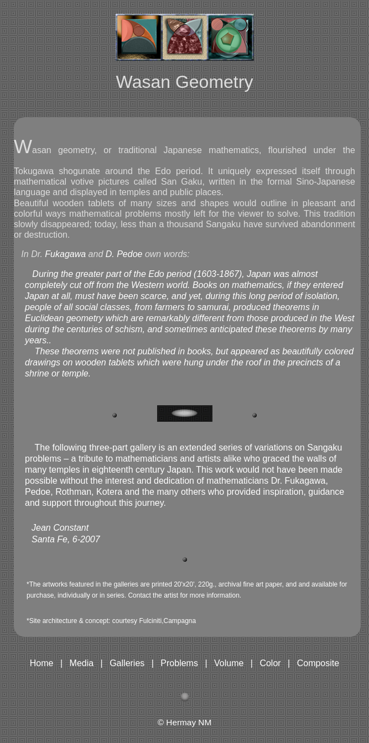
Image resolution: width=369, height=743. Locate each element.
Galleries (127, 663)
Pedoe (37, 491)
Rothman (73, 491)
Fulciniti (150, 621)
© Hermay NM (185, 722)
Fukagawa (65, 254)
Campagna (179, 621)
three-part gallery (121, 447)
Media (82, 663)
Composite (318, 663)
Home (42, 663)
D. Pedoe (125, 254)
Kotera (109, 491)
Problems (179, 663)
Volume (228, 663)
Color (269, 663)
